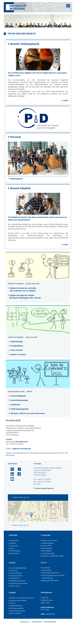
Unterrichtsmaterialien (19, 400)
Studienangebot (47, 543)
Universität (13, 540)
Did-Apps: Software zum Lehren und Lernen (28, 413)
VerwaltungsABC (48, 553)
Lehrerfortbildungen (18, 396)
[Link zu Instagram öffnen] (11, 469)
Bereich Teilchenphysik (24, 43)
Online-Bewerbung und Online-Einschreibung (53, 576)
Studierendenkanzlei (17, 581)
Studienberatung (15, 576)
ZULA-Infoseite (17, 350)
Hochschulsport (15, 573)
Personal (15, 136)
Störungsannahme (16, 608)
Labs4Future (15, 405)
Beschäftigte (46, 551)
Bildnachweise (47, 600)
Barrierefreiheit (50, 622)
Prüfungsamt (14, 578)
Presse (12, 603)
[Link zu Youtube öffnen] (11, 479)
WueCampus (46, 570)
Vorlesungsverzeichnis (50, 573)
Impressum (24, 622)
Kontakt (38, 464)
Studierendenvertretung (18, 583)
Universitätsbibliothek (17, 568)
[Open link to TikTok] (18, 469)
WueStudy (45, 568)
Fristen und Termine (49, 540)
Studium (12, 543)
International (14, 553)
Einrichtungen (14, 551)
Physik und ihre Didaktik (22, 34)
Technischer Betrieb (17, 611)
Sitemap (44, 598)
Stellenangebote (16, 179)
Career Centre (14, 586)
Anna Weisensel (21, 442)
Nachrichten (46, 546)
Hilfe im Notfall (15, 613)
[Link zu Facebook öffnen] (18, 474)
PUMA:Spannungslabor (20, 409)
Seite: (43, 614)
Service (12, 563)
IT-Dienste (13, 571)
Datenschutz (37, 622)
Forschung (13, 546)
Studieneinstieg (17, 341)
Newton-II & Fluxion (18, 354)
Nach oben (45, 603)
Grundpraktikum (17, 346)
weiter (65, 100)
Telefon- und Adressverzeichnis (21, 598)
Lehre (11, 548)
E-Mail (38, 484)
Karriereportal (46, 548)
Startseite (13, 535)
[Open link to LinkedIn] (11, 474)
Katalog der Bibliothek (49, 581)
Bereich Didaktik (20, 188)
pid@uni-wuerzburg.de (22, 449)
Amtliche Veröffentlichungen (52, 556)
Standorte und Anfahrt (17, 600)
